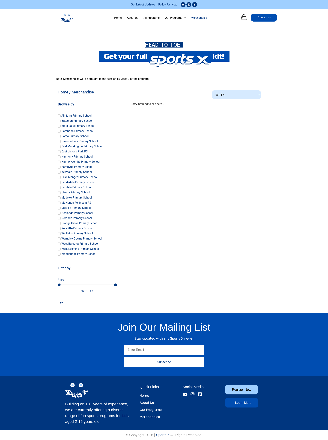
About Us (132, 17)
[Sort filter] (236, 94)
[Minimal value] (87, 285)
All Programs (152, 17)
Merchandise (199, 17)
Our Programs (175, 17)
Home (118, 17)
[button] (175, 18)
